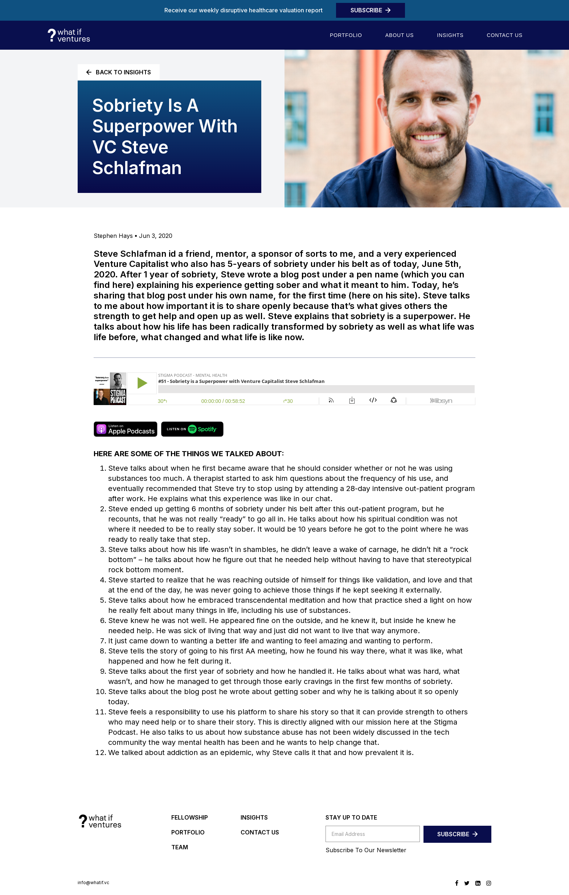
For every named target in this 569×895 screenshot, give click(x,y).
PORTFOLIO (188, 832)
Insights (450, 35)
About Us (399, 35)
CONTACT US (260, 832)
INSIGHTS (254, 817)
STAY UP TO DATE (351, 817)
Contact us (505, 35)
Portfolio (346, 35)
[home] (68, 35)
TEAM (179, 847)
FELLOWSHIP (189, 817)
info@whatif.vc (93, 882)
